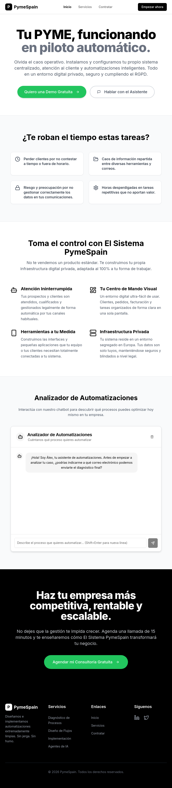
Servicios (85, 7)
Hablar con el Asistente (122, 92)
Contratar (105, 7)
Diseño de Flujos (60, 731)
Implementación (59, 738)
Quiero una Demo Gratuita (51, 92)
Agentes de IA (58, 746)
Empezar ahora (152, 7)
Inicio (67, 7)
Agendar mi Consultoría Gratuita (86, 662)
